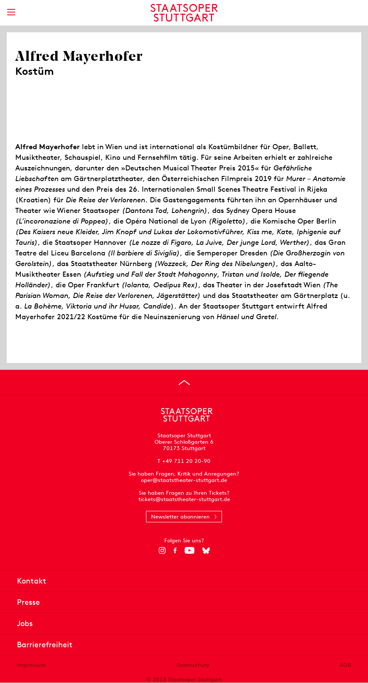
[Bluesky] (206, 550)
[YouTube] (189, 550)
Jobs (25, 623)
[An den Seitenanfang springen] (184, 382)
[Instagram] (162, 550)
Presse (28, 602)
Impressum (31, 665)
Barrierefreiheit (45, 644)
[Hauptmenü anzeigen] (11, 12)
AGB (345, 665)
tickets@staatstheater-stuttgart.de (184, 499)
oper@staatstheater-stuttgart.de (184, 480)
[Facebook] (175, 550)
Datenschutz (193, 665)
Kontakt (31, 581)
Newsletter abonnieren (180, 516)
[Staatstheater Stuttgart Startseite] (184, 13)
